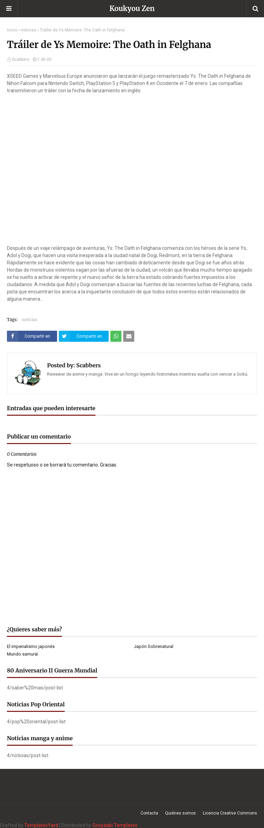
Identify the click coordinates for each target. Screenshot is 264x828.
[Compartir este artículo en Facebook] (32, 336)
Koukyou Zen (132, 8)
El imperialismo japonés (31, 646)
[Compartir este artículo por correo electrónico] (128, 336)
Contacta (149, 813)
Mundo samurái (22, 654)
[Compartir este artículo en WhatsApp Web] (115, 336)
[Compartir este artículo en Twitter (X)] (84, 336)
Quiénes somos (180, 813)
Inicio (12, 30)
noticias (28, 30)
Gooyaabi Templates (114, 825)
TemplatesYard (41, 825)
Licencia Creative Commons (230, 813)
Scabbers (20, 59)
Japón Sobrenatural (153, 646)
